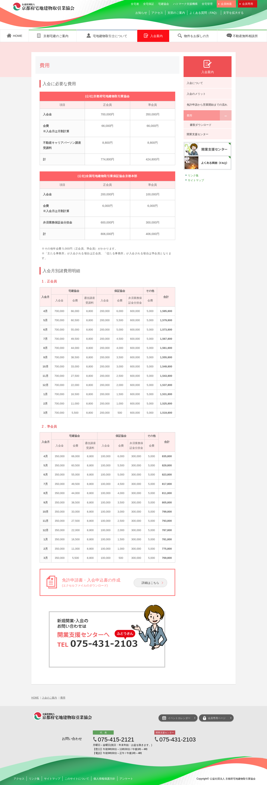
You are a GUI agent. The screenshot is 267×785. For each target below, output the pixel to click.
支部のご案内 (176, 12)
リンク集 (193, 175)
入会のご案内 (49, 697)
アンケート (126, 778)
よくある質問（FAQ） (204, 12)
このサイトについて (77, 778)
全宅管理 (207, 3)
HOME (35, 697)
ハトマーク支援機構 (185, 3)
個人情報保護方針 (104, 778)
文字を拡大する (233, 12)
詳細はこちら (150, 582)
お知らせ (141, 12)
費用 (62, 697)
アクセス (157, 12)
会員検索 (226, 3)
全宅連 (135, 3)
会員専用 (247, 3)
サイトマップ (196, 180)
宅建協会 (163, 3)
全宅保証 (148, 3)
